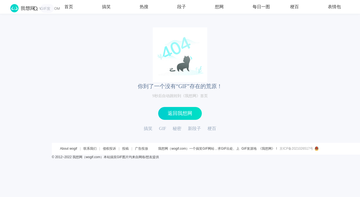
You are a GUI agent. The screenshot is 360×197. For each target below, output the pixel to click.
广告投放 (141, 148)
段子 (181, 6)
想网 (219, 6)
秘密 (177, 128)
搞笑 (106, 6)
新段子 (194, 128)
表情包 (334, 6)
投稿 (125, 148)
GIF (162, 128)
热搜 (144, 6)
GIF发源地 (249, 148)
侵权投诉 (109, 148)
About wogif (68, 148)
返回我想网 (180, 113)
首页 (68, 6)
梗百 (294, 6)
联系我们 (90, 148)
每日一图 (261, 6)
